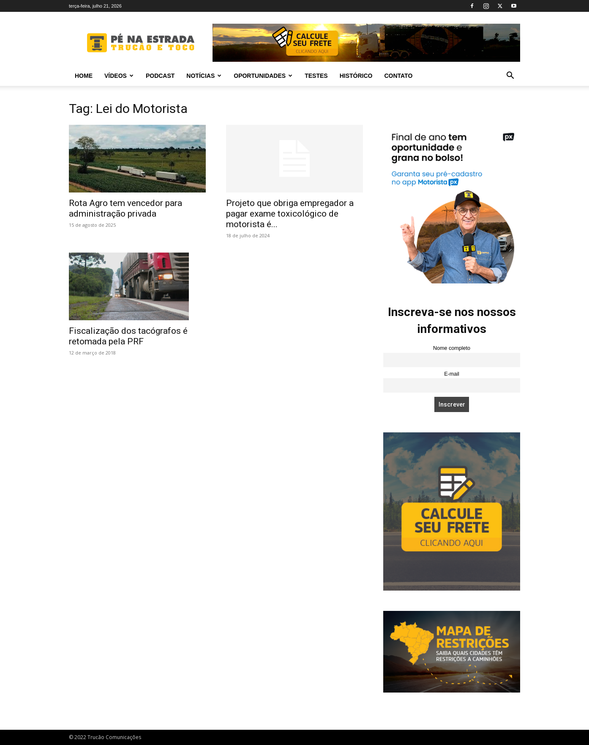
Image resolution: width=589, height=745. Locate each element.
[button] (510, 76)
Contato (398, 75)
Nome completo (451, 348)
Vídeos (119, 75)
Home (84, 75)
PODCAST (160, 75)
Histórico (356, 75)
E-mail (451, 374)
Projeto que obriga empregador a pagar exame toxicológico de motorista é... (290, 213)
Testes (316, 75)
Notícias (203, 75)
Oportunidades (263, 75)
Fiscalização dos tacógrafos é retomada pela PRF (128, 336)
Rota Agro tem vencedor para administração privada (125, 208)
